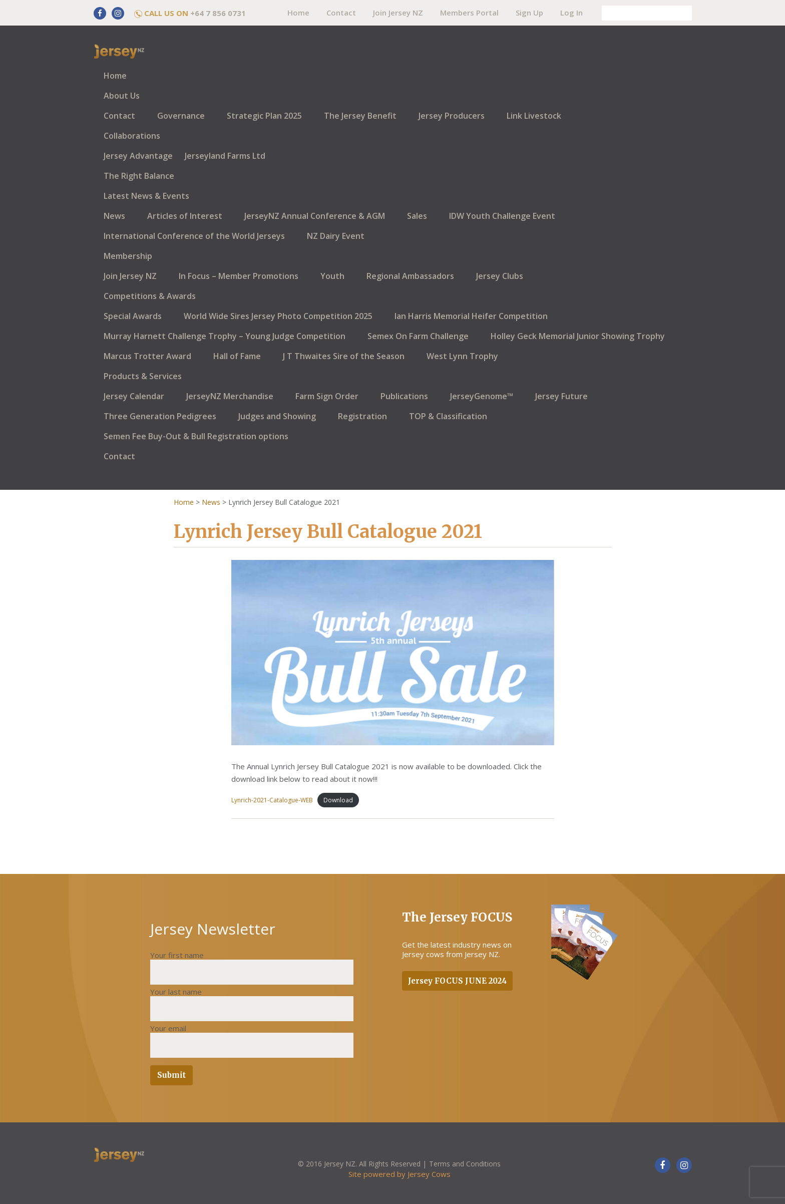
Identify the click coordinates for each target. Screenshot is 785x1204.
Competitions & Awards (150, 296)
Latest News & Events (146, 196)
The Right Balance (139, 176)
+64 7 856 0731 (218, 13)
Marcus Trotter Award (147, 356)
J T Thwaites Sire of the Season (344, 356)
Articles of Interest (184, 216)
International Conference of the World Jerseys (194, 236)
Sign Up (529, 13)
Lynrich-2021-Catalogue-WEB (272, 800)
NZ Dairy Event (335, 236)
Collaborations (132, 136)
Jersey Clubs (499, 276)
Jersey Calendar (134, 396)
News (114, 216)
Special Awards (133, 316)
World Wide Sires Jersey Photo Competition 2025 (278, 316)
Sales (417, 216)
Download (338, 800)
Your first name (177, 955)
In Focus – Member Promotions (238, 276)
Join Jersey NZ (398, 13)
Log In (571, 13)
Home (298, 13)
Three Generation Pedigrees (160, 416)
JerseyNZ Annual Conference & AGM (314, 216)
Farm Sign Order (326, 396)
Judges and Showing (277, 416)
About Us (122, 96)
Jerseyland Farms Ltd (225, 156)
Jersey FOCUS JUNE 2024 (457, 981)
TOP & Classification (448, 416)
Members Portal (469, 13)
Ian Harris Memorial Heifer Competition (471, 316)
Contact (341, 13)
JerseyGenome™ (481, 396)
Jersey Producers (452, 116)
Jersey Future (561, 396)
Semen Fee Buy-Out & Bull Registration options (196, 436)
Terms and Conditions (465, 1163)
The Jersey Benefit (360, 116)
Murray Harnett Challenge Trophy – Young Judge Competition (224, 336)
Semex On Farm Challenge (418, 336)
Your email (168, 1028)
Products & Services (143, 376)
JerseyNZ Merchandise (229, 396)
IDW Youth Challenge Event (502, 216)
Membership (128, 256)
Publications (404, 396)
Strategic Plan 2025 (264, 116)
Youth (332, 276)
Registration (362, 416)
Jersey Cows (429, 1174)
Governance (181, 116)
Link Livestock (534, 116)
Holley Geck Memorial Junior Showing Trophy (578, 336)
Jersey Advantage (138, 156)
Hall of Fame (237, 356)
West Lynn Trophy (462, 356)
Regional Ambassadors (410, 276)
